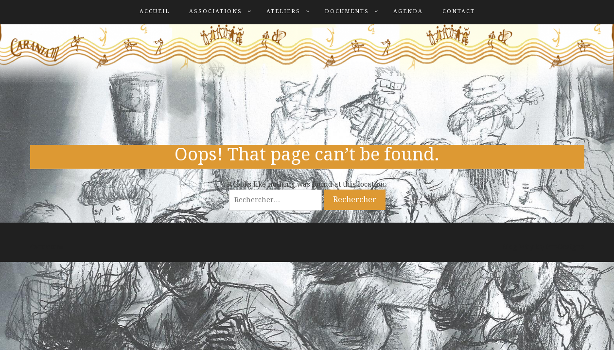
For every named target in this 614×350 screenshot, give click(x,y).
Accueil (155, 11)
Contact (458, 11)
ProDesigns (565, 247)
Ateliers (283, 11)
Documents (347, 11)
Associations (215, 11)
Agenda (408, 11)
